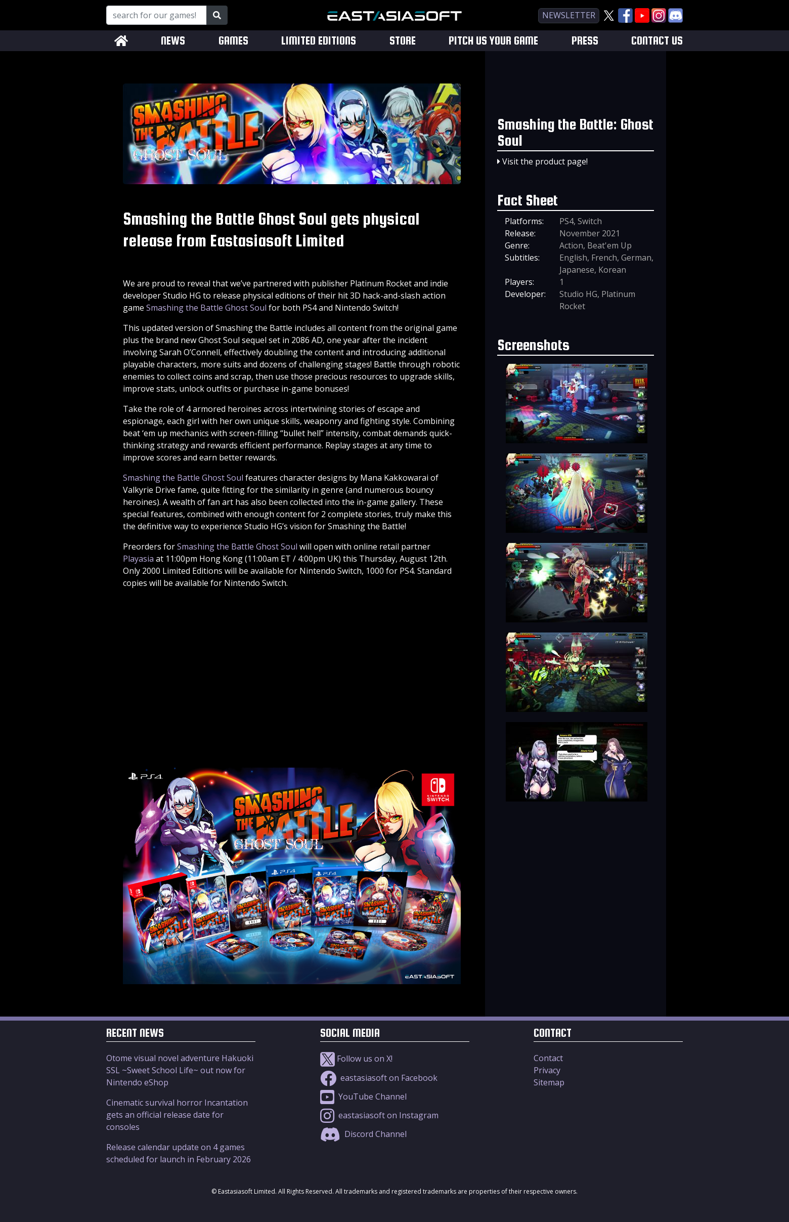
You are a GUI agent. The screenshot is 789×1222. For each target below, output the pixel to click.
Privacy (547, 1070)
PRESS (585, 40)
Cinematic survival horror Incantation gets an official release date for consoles (177, 1114)
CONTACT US (657, 40)
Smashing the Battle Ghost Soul (206, 307)
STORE (402, 40)
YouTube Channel (363, 1096)
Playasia (138, 558)
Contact (548, 1058)
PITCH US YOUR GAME (493, 40)
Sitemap (549, 1082)
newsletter (568, 15)
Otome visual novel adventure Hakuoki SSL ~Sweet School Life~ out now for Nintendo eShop (179, 1070)
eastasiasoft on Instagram (379, 1115)
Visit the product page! (545, 161)
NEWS (173, 40)
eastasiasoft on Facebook (378, 1077)
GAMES (233, 40)
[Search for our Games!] (156, 15)
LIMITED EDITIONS (318, 40)
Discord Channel (363, 1134)
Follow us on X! (356, 1058)
